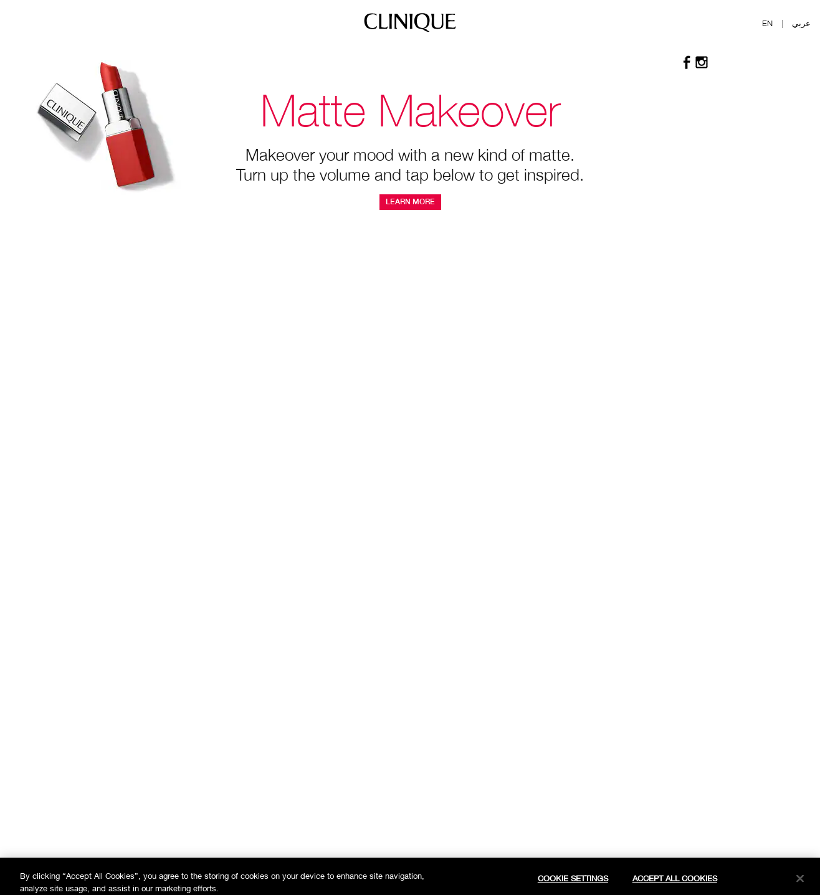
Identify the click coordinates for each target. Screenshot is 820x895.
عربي (801, 23)
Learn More (410, 201)
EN (767, 23)
